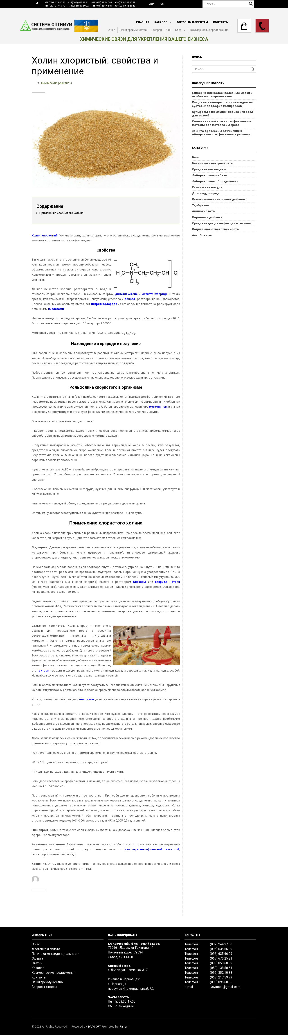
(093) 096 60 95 (221, 982)
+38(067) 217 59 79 (55, 6)
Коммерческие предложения (209, 30)
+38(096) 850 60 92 (78, 6)
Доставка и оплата (46, 949)
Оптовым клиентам (192, 22)
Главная (142, 22)
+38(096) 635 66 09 (102, 6)
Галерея (156, 30)
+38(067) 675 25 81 (78, 2)
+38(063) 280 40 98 (102, 2)
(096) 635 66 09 (221, 954)
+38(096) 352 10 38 (125, 2)
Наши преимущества (133, 30)
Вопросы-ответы (44, 987)
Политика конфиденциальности (55, 954)
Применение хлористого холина (61, 213)
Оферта (37, 958)
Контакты (220, 22)
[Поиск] (228, 3)
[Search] (224, 69)
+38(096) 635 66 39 (125, 6)
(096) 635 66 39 (221, 949)
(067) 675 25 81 (221, 958)
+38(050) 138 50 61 (55, 2)
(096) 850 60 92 (221, 963)
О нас (111, 30)
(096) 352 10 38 (221, 972)
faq (168, 30)
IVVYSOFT (94, 1026)
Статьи (37, 963)
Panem (124, 1026)
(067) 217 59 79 (221, 977)
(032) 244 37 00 (221, 944)
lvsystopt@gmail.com (225, 987)
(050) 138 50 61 (221, 968)
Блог (178, 30)
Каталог (160, 22)
